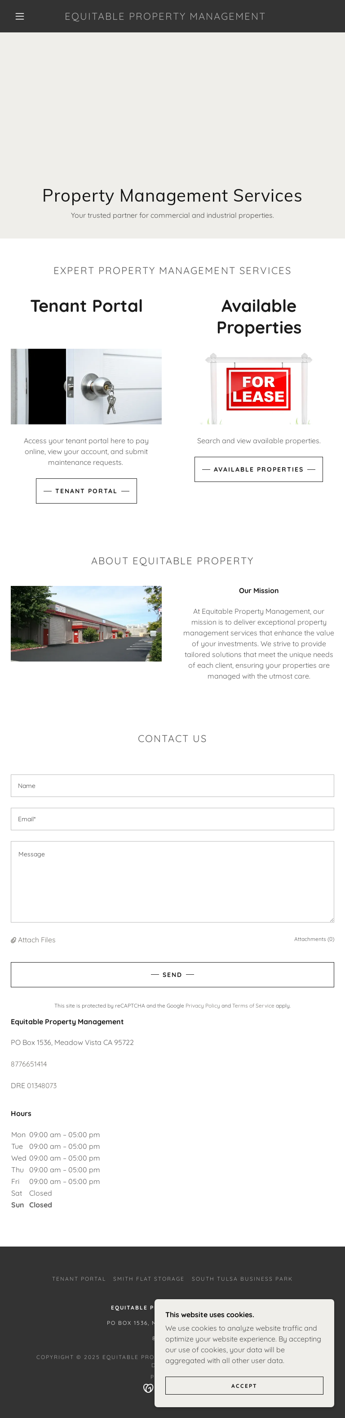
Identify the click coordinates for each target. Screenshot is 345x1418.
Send (172, 975)
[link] (165, 17)
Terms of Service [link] (253, 1005)
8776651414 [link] (29, 1063)
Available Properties (259, 469)
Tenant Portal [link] (79, 1278)
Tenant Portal (86, 491)
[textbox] (172, 785)
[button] (20, 16)
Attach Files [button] (37, 939)
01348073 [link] (42, 1085)
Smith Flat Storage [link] (149, 1278)
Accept (244, 1385)
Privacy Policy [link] (203, 1005)
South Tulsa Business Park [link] (242, 1278)
